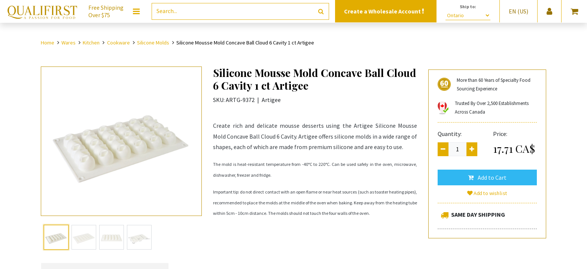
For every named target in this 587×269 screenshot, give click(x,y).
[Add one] (471, 149)
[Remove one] (443, 149)
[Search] (321, 11)
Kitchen (91, 42)
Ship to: (468, 6)
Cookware (118, 42)
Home (47, 42)
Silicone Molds (153, 42)
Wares (68, 42)
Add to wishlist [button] (487, 193)
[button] (487, 177)
